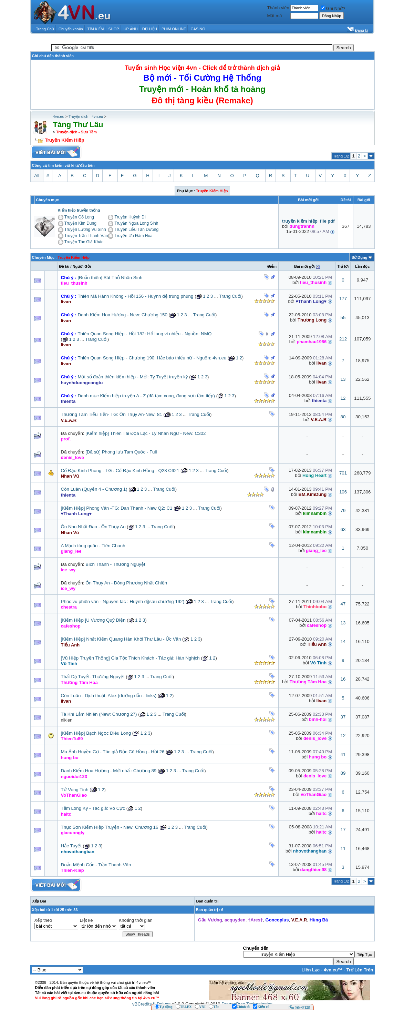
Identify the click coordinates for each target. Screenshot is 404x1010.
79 (343, 510)
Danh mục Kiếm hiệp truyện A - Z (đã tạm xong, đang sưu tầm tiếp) (146, 395)
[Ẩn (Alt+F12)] (299, 1007)
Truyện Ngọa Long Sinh (136, 223)
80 (343, 416)
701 (343, 473)
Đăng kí (361, 30)
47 (343, 603)
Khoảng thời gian (136, 920)
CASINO (198, 29)
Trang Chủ (45, 29)
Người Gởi (82, 266)
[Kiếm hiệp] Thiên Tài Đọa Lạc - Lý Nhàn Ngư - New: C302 (145, 433)
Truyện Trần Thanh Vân (86, 235)
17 (343, 829)
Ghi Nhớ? (333, 8)
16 (343, 679)
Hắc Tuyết (71, 845)
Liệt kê (86, 920)
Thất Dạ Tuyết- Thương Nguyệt (93, 676)
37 (343, 717)
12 (343, 398)
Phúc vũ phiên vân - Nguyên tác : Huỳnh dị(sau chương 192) (123, 601)
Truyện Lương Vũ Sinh (85, 229)
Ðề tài (64, 266)
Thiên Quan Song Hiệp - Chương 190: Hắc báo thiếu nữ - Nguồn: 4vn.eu (151, 357)
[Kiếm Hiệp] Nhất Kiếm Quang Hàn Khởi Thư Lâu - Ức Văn (121, 639)
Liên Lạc (311, 969)
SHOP (113, 29)
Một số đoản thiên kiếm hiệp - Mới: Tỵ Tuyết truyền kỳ (132, 376)
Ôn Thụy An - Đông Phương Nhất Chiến (126, 582)
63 (343, 529)
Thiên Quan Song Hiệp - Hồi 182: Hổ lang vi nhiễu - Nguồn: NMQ (144, 333)
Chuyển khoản (71, 29)
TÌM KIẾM (95, 29)
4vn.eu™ (333, 969)
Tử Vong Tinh (75, 789)
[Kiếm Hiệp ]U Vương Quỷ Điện (93, 620)
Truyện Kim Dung (80, 223)
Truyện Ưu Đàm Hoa (133, 235)
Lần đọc (362, 266)
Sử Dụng (359, 257)
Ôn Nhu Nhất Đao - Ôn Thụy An (93, 526)
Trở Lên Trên (359, 969)
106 (343, 491)
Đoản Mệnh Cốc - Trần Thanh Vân (96, 864)
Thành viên (278, 7)
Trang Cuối (230, 296)
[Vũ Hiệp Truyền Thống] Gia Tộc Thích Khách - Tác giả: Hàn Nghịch (130, 658)
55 (343, 317)
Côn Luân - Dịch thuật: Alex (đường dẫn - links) (109, 695)
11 (343, 848)
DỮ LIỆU (149, 29)
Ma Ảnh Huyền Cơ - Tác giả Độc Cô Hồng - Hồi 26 (113, 751)
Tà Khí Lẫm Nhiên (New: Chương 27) (99, 714)
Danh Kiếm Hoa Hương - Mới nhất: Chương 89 (109, 770)
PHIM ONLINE (174, 29)
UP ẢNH (131, 29)
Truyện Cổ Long (79, 217)
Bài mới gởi (304, 266)
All (36, 175)
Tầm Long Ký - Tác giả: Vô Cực (93, 808)
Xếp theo (43, 920)
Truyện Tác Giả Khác (83, 241)
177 (343, 298)
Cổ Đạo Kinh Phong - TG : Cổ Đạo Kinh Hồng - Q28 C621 (120, 470)
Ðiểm (272, 266)
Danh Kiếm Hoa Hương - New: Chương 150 (122, 314)
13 (343, 379)
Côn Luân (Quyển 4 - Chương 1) (94, 489)
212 (343, 338)
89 (343, 773)
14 (343, 641)
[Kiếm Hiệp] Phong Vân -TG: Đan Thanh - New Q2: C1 (117, 508)
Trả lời (343, 266)
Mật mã (274, 15)
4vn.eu (58, 116)
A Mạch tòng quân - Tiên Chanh (93, 545)
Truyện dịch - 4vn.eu (86, 116)
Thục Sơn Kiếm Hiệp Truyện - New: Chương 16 (109, 827)
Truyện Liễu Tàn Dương (136, 229)
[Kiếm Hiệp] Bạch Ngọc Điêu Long (96, 733)
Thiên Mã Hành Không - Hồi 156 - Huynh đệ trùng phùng (135, 296)
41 (343, 754)
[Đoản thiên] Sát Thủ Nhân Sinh (109, 277)
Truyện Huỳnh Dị (129, 217)
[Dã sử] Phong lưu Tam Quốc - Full (121, 452)
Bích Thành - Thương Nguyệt (115, 564)
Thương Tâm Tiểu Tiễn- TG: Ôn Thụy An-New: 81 (111, 414)
